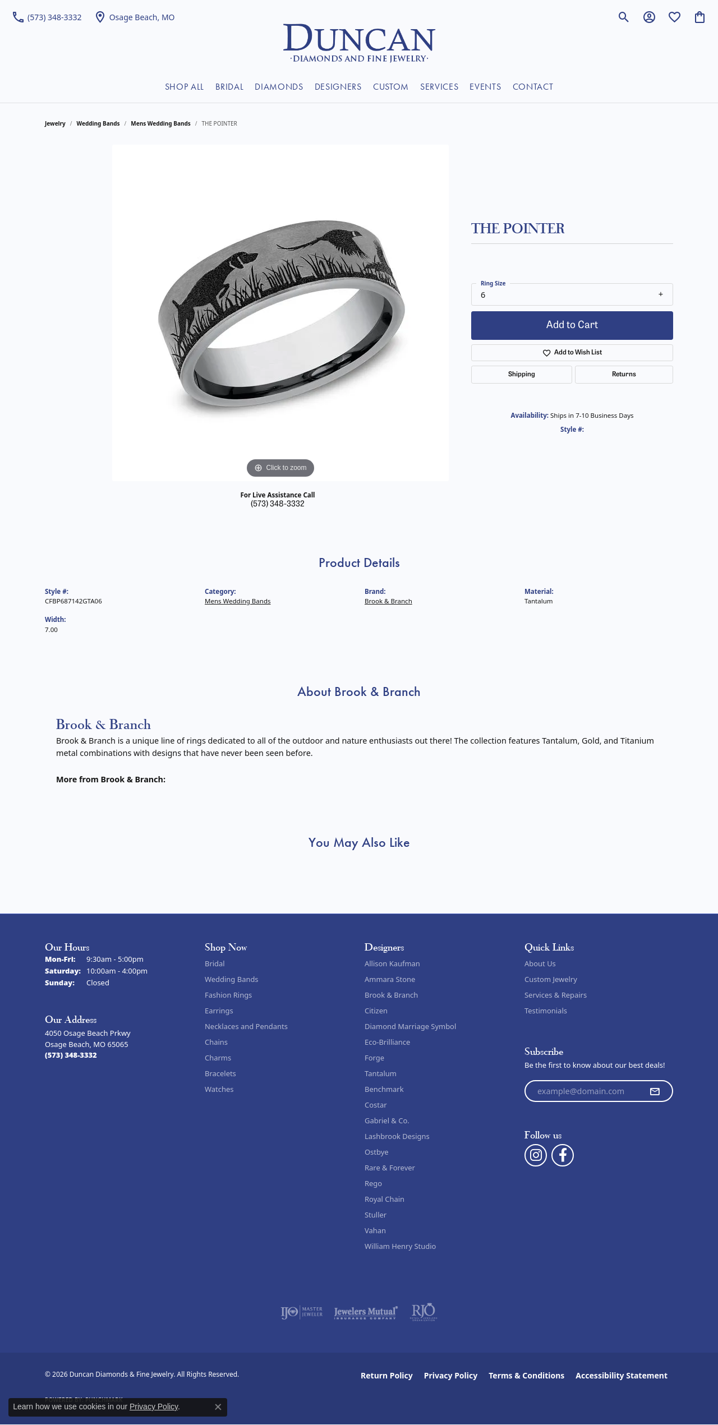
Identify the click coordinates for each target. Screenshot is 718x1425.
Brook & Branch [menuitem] (391, 995)
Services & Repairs (555, 995)
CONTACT (533, 86)
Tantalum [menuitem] (381, 1073)
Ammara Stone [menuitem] (390, 979)
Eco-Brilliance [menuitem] (387, 1042)
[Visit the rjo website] (423, 1312)
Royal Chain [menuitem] (384, 1199)
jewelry (55, 123)
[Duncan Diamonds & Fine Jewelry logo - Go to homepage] (359, 42)
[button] (624, 17)
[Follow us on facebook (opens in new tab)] (562, 1155)
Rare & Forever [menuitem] (390, 1168)
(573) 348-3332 (278, 504)
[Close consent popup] (218, 1407)
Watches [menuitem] (219, 1089)
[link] (46, 17)
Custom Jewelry (550, 979)
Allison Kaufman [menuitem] (392, 963)
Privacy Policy (450, 1375)
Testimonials (545, 1011)
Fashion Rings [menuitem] (228, 995)
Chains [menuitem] (216, 1042)
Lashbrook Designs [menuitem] (397, 1136)
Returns (624, 374)
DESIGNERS (338, 86)
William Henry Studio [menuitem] (400, 1246)
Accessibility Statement (622, 1375)
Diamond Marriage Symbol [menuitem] (410, 1026)
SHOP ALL (184, 86)
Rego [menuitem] (373, 1183)
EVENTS (485, 86)
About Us (540, 963)
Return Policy (387, 1375)
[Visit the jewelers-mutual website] (366, 1312)
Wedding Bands (98, 123)
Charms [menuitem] (218, 1058)
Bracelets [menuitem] (220, 1073)
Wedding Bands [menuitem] (232, 979)
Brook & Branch (388, 601)
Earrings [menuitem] (219, 1011)
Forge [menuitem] (374, 1058)
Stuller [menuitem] (375, 1215)
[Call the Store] (71, 1055)
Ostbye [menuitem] (377, 1152)
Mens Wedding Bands (161, 123)
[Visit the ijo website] (301, 1312)
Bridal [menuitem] (215, 963)
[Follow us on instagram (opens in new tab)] (535, 1155)
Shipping (521, 374)
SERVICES (439, 86)
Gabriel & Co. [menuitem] (387, 1120)
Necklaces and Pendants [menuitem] (246, 1026)
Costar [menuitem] (376, 1105)
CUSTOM (391, 86)
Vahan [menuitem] (375, 1230)
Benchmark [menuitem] (384, 1089)
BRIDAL (229, 86)
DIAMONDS (279, 86)
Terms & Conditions (526, 1375)
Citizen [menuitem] (376, 1011)
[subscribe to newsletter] (654, 1091)
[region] (280, 313)
